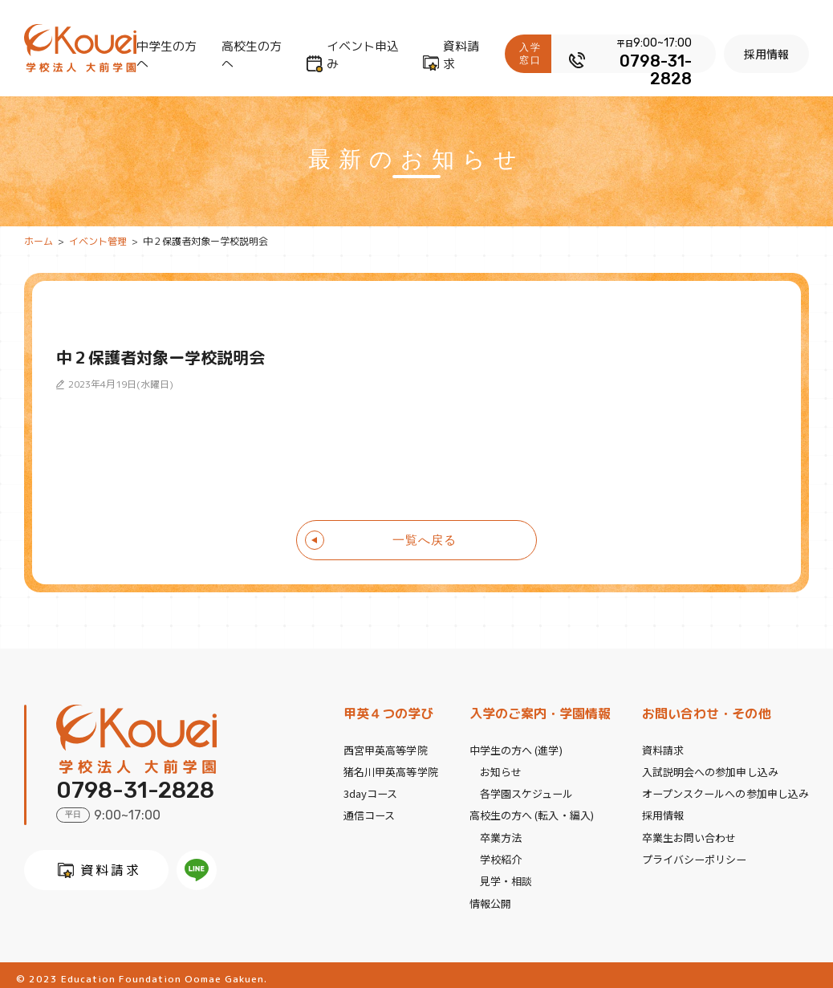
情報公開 (490, 895)
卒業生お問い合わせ (690, 832)
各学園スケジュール (526, 791)
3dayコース (370, 791)
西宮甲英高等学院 (385, 749)
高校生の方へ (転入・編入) (531, 811)
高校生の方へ (252, 55)
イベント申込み (364, 55)
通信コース (369, 811)
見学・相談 (506, 874)
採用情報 (769, 54)
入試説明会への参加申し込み (710, 770)
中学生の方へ (166, 55)
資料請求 (464, 55)
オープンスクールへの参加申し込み (726, 791)
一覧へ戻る (424, 540)
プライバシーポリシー (695, 853)
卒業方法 (501, 832)
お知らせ (501, 770)
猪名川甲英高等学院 (390, 770)
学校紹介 (501, 853)
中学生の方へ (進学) (515, 749)
